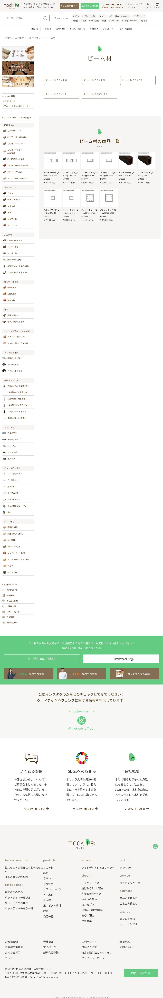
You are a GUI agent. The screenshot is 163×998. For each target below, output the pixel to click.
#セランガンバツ (88, 16)
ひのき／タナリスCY (13, 143)
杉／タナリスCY (11, 131)
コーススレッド (11, 480)
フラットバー (10, 452)
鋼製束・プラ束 (11, 380)
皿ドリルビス (10, 493)
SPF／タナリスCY (12, 172)
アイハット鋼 (10, 364)
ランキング (47, 28)
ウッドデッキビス (12, 474)
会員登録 (8, 617)
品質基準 (8, 595)
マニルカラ (9, 225)
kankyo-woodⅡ (12, 240)
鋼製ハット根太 (11, 259)
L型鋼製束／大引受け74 (14, 399)
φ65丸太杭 (9, 287)
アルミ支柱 (9, 433)
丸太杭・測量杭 (11, 282)
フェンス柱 (9, 427)
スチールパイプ (11, 439)
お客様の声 (94, 28)
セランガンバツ (11, 199)
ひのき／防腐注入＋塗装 (15, 165)
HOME (8, 38)
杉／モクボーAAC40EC (14, 137)
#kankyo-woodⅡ (122, 16)
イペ (6, 212)
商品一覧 (34, 28)
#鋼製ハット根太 (79, 20)
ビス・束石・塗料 (12, 468)
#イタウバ (102, 16)
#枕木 (104, 20)
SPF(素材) (9, 540)
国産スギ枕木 (10, 315)
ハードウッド (10, 188)
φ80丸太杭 (9, 294)
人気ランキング (8, 101)
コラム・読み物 (11, 611)
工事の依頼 (60, 28)
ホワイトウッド (11, 547)
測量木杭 (8, 300)
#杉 (110, 16)
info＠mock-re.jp (48, 977)
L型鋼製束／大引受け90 (14, 392)
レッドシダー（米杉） (14, 553)
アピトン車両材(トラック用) (17, 331)
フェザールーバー (12, 253)
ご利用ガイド (10, 590)
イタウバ (8, 206)
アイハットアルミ (12, 371)
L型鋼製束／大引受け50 (14, 405)
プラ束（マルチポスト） (15, 272)
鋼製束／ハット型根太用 (15, 386)
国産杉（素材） (11, 527)
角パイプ (8, 459)
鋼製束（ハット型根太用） (16, 266)
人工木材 (19, 38)
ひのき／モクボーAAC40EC (12, 151)
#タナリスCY (114, 20)
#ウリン (76, 16)
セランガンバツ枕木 (13, 322)
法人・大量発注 (126, 28)
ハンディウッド (35, 38)
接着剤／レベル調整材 (14, 418)
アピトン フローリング (14, 337)
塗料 (6, 512)
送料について (10, 584)
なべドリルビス (11, 499)
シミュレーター (109, 28)
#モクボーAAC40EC (130, 20)
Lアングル (9, 446)
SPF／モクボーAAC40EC (15, 178)
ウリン (7, 193)
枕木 (6, 310)
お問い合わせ (10, 622)
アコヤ (7, 566)
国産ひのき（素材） (13, 534)
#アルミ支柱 (94, 20)
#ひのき (144, 20)
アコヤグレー (10, 572)
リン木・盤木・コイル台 (15, 343)
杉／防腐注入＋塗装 (13, 159)
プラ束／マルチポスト (14, 412)
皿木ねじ (8, 486)
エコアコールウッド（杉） (16, 559)
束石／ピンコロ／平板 (14, 506)
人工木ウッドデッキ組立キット (15, 106)
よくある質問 (10, 601)
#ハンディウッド (138, 16)
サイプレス (9, 219)
